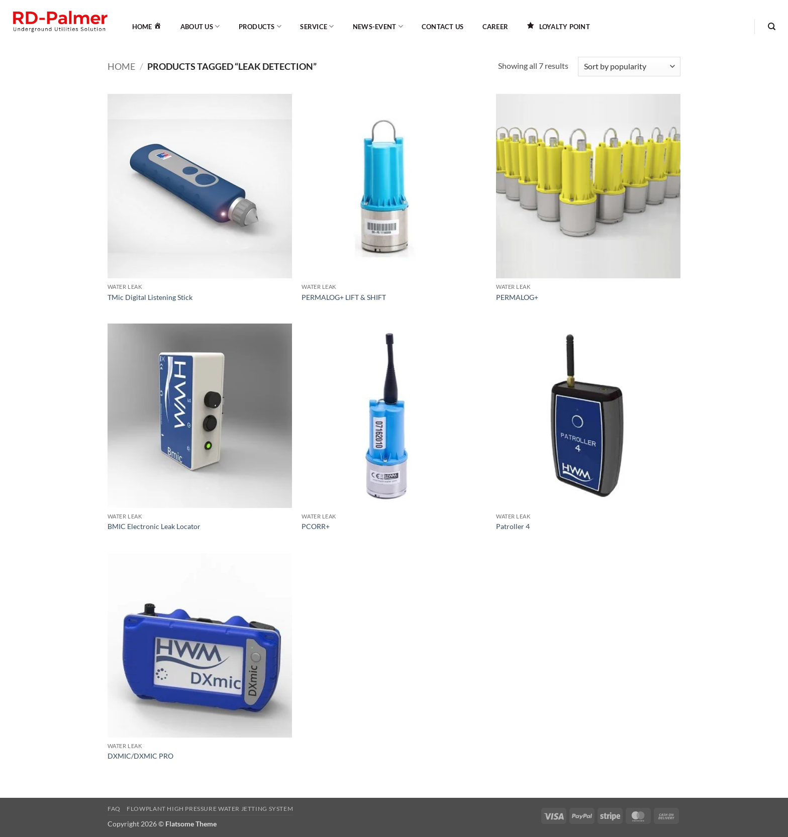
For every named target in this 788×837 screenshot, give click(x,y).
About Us (200, 26)
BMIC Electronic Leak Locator (154, 526)
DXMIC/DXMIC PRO (140, 756)
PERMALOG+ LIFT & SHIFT (344, 297)
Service (317, 26)
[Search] (771, 26)
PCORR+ (316, 526)
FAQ (114, 808)
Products (260, 26)
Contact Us (443, 27)
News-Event (378, 26)
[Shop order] (629, 66)
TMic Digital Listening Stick (150, 297)
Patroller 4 (513, 526)
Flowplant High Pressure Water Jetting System (210, 808)
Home (121, 66)
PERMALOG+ (517, 297)
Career (495, 27)
